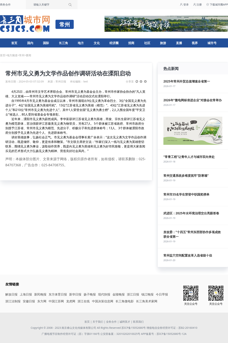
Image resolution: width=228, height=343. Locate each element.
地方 (81, 43)
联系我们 (138, 321)
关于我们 (98, 321)
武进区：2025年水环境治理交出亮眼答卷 (191, 213)
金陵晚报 (118, 294)
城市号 (212, 43)
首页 (14, 43)
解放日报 (11, 294)
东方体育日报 (58, 294)
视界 (195, 43)
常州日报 (60, 81)
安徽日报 (29, 301)
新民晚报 (40, 294)
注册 (197, 4)
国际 (46, 43)
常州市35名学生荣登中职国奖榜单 (186, 194)
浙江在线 (84, 301)
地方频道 (12, 55)
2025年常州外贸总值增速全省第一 (186, 81)
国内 (30, 43)
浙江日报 (133, 294)
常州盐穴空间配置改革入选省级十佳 (187, 255)
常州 (21, 55)
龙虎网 (70, 301)
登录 (184, 4)
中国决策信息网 (102, 301)
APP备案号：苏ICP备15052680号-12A (163, 334)
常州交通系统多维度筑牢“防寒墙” (186, 175)
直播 (179, 43)
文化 (97, 43)
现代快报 (104, 294)
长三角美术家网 (146, 301)
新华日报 (75, 294)
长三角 (63, 43)
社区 (147, 43)
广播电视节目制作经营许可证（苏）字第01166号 (71, 334)
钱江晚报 (147, 294)
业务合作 (111, 321)
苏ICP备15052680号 (133, 328)
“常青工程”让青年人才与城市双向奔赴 (189, 157)
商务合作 (5, 4)
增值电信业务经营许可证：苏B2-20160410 (171, 328)
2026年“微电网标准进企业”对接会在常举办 (192, 100)
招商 (131, 43)
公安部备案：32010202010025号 (120, 334)
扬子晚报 (90, 294)
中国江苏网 (56, 301)
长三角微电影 (125, 301)
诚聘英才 (125, 321)
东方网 (41, 301)
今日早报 (162, 294)
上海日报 (26, 294)
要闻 (28, 55)
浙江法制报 (13, 301)
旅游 (163, 43)
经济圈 (114, 43)
